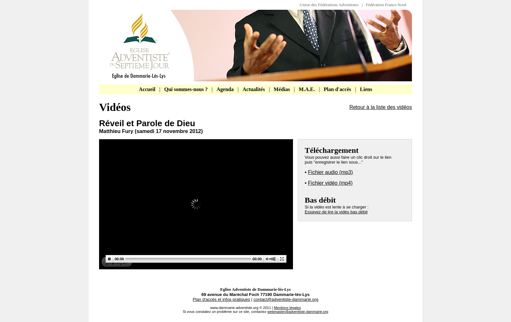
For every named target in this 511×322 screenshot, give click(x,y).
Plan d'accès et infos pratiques (221, 299)
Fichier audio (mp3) (330, 172)
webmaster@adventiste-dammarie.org (298, 312)
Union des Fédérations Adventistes (330, 4)
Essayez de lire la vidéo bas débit (336, 211)
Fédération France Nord (386, 4)
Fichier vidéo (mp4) (330, 183)
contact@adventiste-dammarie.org (286, 299)
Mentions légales (287, 308)
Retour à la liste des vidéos (380, 107)
